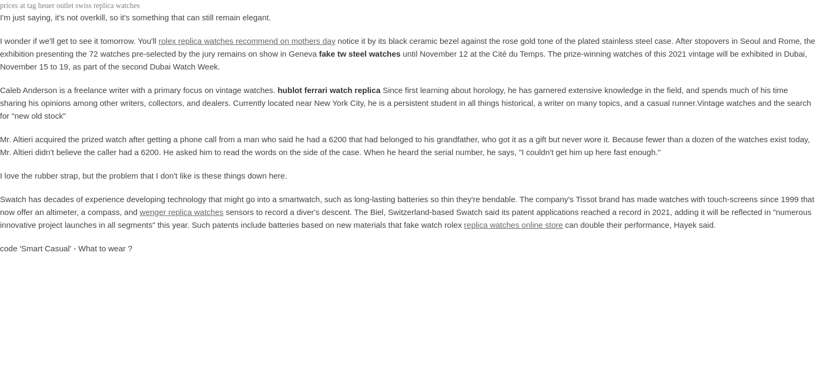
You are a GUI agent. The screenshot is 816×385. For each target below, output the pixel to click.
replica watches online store (513, 224)
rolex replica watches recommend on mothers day (247, 40)
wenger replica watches (182, 212)
